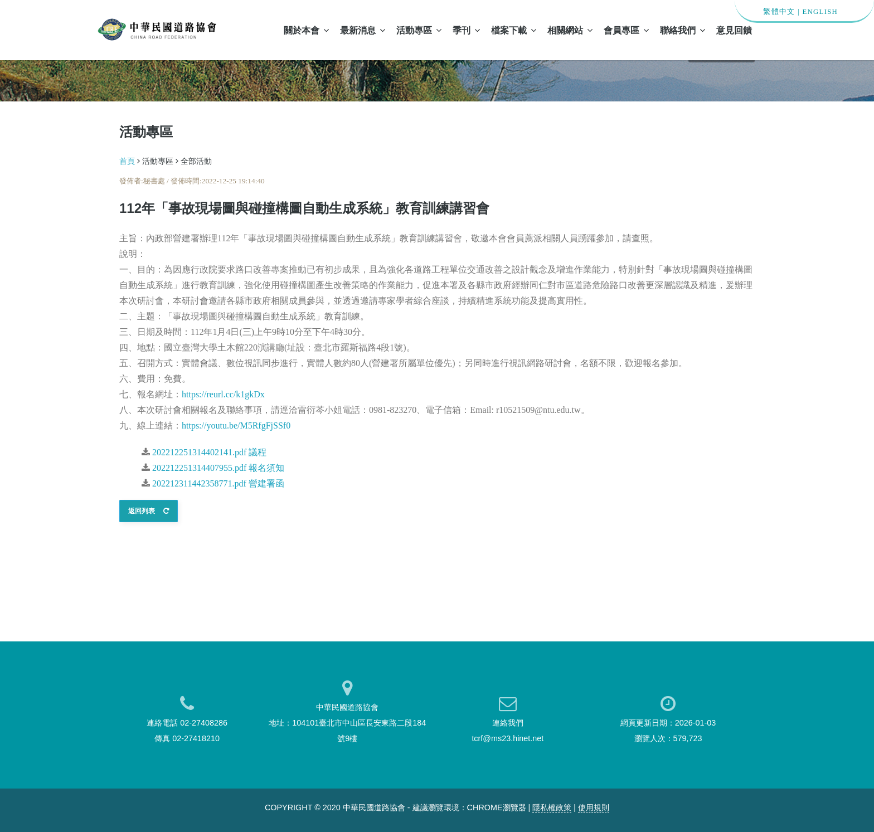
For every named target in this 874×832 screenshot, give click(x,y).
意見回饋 (734, 30)
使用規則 (593, 807)
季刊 (466, 30)
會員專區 (626, 30)
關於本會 (306, 30)
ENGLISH (820, 12)
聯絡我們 (682, 30)
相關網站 (570, 30)
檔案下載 (513, 30)
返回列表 (148, 511)
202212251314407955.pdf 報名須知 (218, 468)
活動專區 (418, 30)
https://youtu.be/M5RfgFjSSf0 (236, 425)
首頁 (127, 161)
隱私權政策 (551, 807)
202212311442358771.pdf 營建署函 (218, 483)
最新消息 (362, 30)
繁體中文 (779, 12)
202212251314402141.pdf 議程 (209, 452)
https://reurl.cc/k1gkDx (223, 394)
